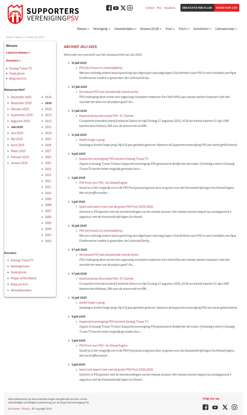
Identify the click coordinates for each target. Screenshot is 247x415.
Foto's (183, 29)
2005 (48, 223)
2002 (48, 241)
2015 (48, 163)
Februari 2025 (20, 157)
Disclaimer (14, 408)
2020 (48, 133)
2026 (48, 97)
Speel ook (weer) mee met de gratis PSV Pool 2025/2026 (116, 207)
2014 (48, 169)
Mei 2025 (17, 139)
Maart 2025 (18, 151)
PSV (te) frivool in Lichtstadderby (100, 68)
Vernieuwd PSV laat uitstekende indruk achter (109, 92)
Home (9, 37)
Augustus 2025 (20, 121)
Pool (169, 29)
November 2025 (21, 103)
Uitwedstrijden (124, 29)
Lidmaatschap (224, 29)
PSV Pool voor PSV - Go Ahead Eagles (103, 183)
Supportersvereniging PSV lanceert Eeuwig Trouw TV (113, 159)
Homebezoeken (21, 290)
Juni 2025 (17, 133)
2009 (48, 199)
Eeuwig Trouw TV (20, 68)
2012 (48, 181)
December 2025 (21, 97)
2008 (48, 205)
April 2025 (17, 145)
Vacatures (169, 7)
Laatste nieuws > (18, 52)
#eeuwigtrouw (20, 266)
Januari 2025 (19, 163)
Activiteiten (201, 29)
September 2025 (22, 115)
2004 (48, 229)
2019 (48, 139)
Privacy (26, 408)
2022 (48, 121)
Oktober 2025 (20, 109)
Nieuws (81, 29)
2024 (48, 109)
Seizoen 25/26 (149, 29)
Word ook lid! (226, 8)
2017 (48, 151)
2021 (48, 127)
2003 (48, 235)
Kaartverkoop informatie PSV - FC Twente (106, 116)
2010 (48, 193)
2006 (48, 217)
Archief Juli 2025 (35, 37)
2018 (48, 145)
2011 (48, 187)
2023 (48, 115)
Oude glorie (17, 73)
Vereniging (100, 29)
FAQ (159, 7)
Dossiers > (13, 60)
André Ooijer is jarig (92, 140)
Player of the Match (23, 278)
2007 (48, 211)
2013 (48, 175)
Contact (149, 7)
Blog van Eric (17, 78)
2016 (48, 157)
